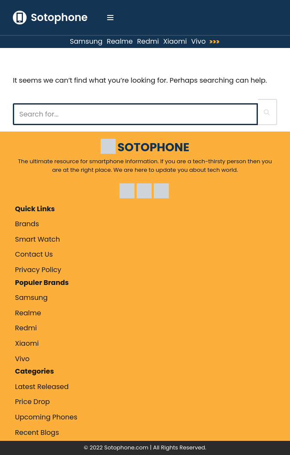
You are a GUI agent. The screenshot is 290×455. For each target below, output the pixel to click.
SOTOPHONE (153, 147)
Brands (27, 224)
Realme (120, 41)
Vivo (198, 41)
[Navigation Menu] (110, 17)
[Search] (135, 114)
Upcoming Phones (46, 417)
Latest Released (42, 387)
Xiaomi (175, 41)
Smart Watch (37, 239)
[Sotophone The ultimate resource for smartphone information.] (50, 17)
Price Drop (32, 402)
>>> (216, 42)
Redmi (148, 41)
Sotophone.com (126, 447)
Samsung (86, 41)
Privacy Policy (38, 270)
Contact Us (34, 254)
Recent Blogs (37, 432)
